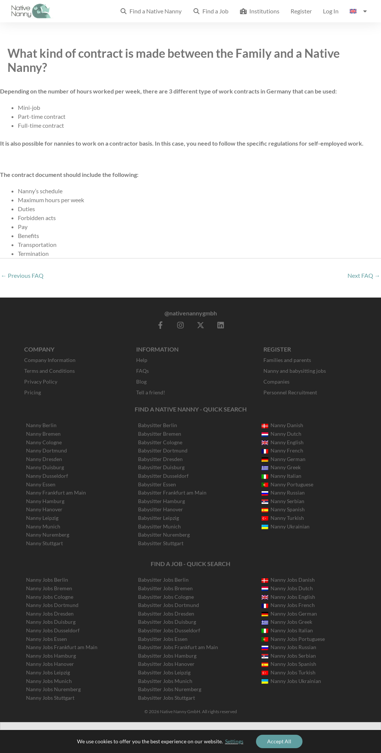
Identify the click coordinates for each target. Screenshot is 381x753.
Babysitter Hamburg (161, 501)
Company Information (50, 360)
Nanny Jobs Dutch (287, 588)
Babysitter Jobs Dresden (166, 613)
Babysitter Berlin (157, 425)
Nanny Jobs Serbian (289, 655)
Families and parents (287, 360)
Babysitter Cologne (160, 442)
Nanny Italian (281, 476)
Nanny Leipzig (42, 518)
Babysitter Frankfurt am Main (172, 492)
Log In (331, 11)
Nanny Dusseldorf (47, 476)
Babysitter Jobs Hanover (166, 664)
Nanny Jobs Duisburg (51, 622)
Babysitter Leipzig (158, 518)
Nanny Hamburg (45, 501)
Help (141, 360)
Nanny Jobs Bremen (49, 588)
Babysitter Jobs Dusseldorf (169, 630)
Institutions (259, 11)
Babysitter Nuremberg (164, 534)
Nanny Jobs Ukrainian (291, 681)
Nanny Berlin (41, 425)
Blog (141, 381)
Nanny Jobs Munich (49, 681)
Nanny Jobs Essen (46, 639)
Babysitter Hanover (160, 509)
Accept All (279, 741)
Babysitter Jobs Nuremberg (169, 689)
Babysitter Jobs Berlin (163, 579)
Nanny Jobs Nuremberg (53, 689)
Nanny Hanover (44, 509)
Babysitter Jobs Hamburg (167, 655)
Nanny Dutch (281, 433)
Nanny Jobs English (288, 597)
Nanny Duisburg (45, 467)
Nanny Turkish (283, 518)
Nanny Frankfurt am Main (56, 492)
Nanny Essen (40, 484)
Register (301, 11)
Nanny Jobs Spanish (289, 664)
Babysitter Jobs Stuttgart (166, 698)
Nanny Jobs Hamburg (51, 655)
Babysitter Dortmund (163, 450)
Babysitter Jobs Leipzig (164, 672)
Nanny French (282, 450)
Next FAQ (364, 275)
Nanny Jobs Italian (287, 630)
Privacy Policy (40, 381)
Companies (276, 381)
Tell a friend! (150, 392)
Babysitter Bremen (159, 433)
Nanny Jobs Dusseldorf (53, 630)
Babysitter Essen (157, 484)
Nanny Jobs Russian (289, 647)
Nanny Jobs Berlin (47, 579)
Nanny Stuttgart (44, 543)
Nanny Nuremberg (47, 534)
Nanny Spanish (283, 509)
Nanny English (283, 442)
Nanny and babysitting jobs (294, 371)
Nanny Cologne (44, 442)
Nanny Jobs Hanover (50, 664)
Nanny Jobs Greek (287, 622)
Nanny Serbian (283, 501)
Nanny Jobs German (289, 613)
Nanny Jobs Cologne (49, 597)
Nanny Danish (282, 425)
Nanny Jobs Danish (288, 579)
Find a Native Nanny (151, 11)
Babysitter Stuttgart (160, 543)
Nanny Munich (43, 526)
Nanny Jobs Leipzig (48, 672)
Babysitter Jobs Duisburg (167, 622)
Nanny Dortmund (46, 450)
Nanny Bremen (43, 433)
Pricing (32, 392)
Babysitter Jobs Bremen (165, 588)
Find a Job (210, 11)
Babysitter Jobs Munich (165, 681)
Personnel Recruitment (290, 392)
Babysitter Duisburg (161, 467)
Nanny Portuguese (287, 484)
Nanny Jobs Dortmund (52, 605)
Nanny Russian (283, 492)
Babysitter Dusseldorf (163, 476)
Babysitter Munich (159, 526)
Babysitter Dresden (160, 459)
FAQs (142, 371)
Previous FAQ (22, 275)
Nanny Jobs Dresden (50, 613)
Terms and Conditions (49, 371)
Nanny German (283, 459)
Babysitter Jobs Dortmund (168, 605)
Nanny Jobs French (288, 605)
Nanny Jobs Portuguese (293, 639)
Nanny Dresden (44, 459)
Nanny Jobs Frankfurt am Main (61, 647)
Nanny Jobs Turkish (289, 672)
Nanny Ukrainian (286, 526)
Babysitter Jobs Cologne (166, 597)
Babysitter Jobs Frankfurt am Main (178, 647)
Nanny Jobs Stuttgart (50, 698)
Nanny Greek (281, 467)
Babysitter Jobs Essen (163, 639)
